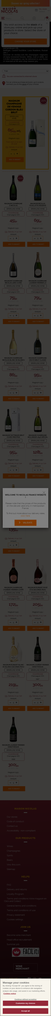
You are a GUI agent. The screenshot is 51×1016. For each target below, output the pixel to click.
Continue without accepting (25, 1003)
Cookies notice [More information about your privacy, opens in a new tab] (9, 998)
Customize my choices (25, 1007)
